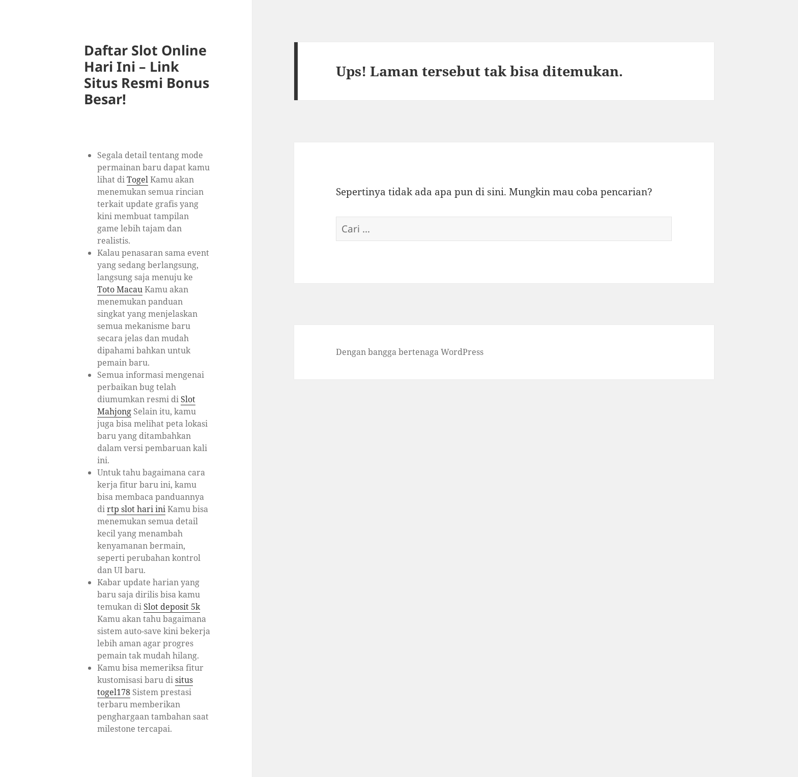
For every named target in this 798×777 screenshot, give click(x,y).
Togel (137, 179)
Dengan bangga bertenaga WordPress (409, 351)
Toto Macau (119, 289)
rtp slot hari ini (136, 509)
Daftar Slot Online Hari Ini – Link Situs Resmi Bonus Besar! (146, 74)
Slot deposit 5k (172, 606)
